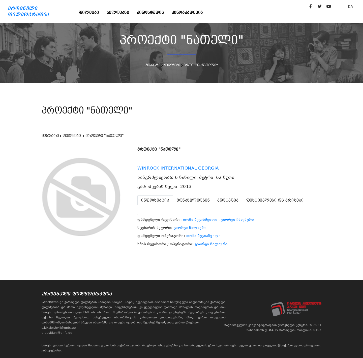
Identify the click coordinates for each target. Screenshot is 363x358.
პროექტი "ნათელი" (201, 65)
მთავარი (152, 65)
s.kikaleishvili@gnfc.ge (59, 327)
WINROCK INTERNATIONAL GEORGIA (178, 168)
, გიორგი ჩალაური (236, 219)
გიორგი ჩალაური (190, 228)
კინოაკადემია (187, 12)
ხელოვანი (118, 12)
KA (350, 6)
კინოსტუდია (150, 12)
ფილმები (89, 12)
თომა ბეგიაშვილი (200, 219)
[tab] (155, 200)
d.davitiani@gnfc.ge (57, 333)
